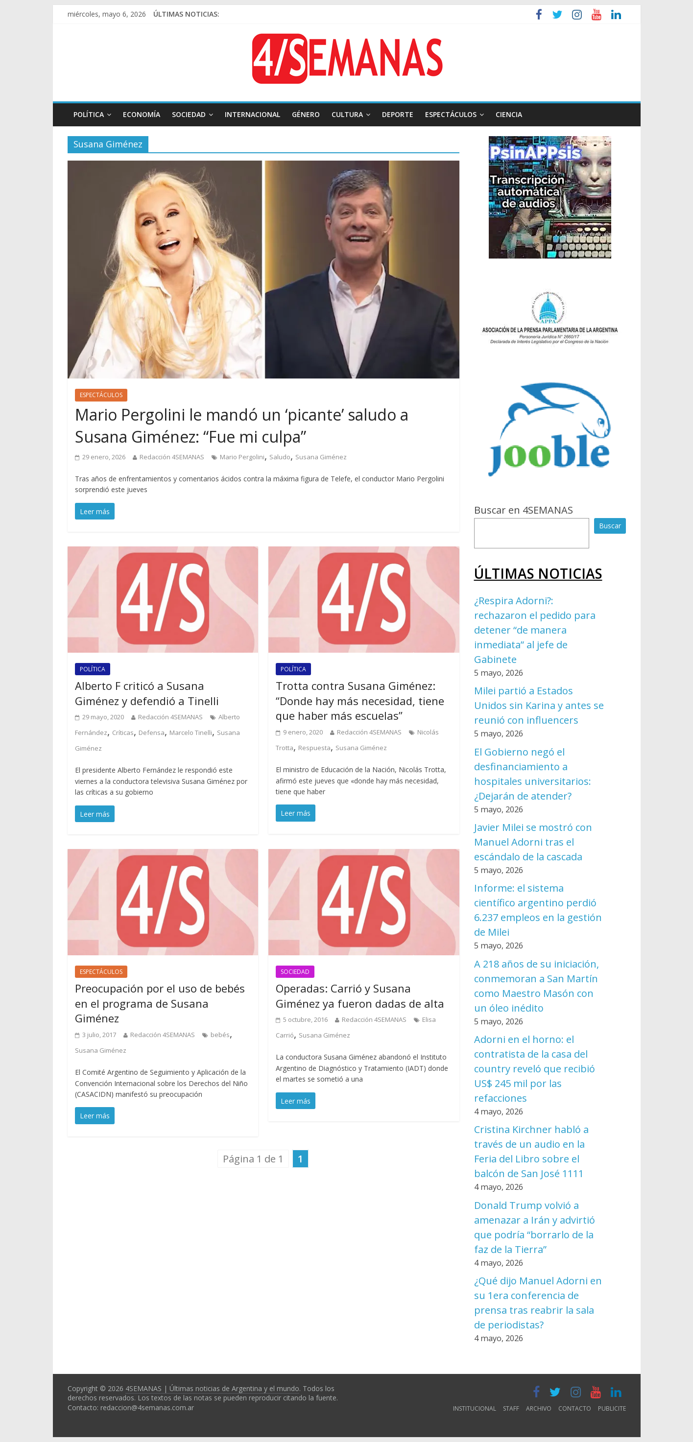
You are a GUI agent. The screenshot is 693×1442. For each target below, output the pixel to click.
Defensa (152, 732)
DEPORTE (397, 114)
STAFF (511, 1408)
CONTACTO (574, 1408)
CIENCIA (509, 114)
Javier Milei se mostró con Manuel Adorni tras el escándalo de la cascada (533, 842)
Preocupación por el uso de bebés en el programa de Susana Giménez (160, 1003)
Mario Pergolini (242, 456)
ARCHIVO (538, 1408)
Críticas (123, 732)
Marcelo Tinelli (190, 732)
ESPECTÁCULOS (451, 114)
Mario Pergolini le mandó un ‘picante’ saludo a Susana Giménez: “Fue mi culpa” (241, 425)
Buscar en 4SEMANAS (523, 510)
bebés (220, 1034)
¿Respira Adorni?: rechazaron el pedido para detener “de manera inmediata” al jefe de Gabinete (535, 630)
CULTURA (347, 114)
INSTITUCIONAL (474, 1408)
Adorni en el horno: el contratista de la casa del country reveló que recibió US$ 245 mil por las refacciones (534, 1069)
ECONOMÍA (141, 114)
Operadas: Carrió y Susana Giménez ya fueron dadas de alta (360, 996)
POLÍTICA (88, 114)
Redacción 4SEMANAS (172, 456)
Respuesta (314, 747)
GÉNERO (306, 114)
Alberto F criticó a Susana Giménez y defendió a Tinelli (147, 693)
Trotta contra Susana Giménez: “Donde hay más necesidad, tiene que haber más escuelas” (360, 700)
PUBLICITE (612, 1408)
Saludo (279, 456)
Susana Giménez (321, 456)
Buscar (610, 525)
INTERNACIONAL (252, 114)
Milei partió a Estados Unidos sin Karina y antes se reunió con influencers (539, 705)
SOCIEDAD (189, 114)
